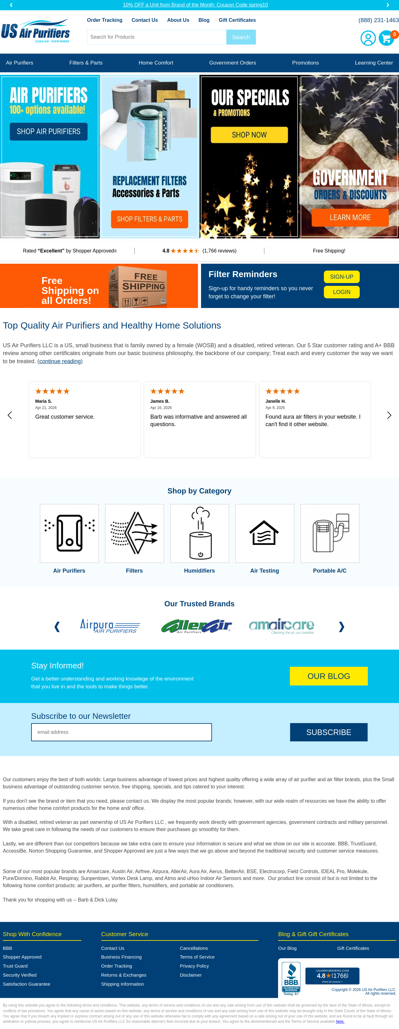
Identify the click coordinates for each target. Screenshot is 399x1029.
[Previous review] (10, 415)
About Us (178, 20)
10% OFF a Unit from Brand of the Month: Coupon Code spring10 (199, 4)
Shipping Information (122, 984)
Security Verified (19, 975)
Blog (204, 20)
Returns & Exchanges (124, 975)
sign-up (341, 277)
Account (368, 38)
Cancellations (194, 948)
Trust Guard (15, 966)
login (342, 292)
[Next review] (389, 415)
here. (340, 1021)
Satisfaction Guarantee (26, 984)
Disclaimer (191, 975)
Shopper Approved (22, 956)
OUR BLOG (328, 676)
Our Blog (287, 948)
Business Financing (121, 956)
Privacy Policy (194, 966)
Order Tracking (105, 20)
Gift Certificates (237, 20)
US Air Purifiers (37, 31)
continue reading (60, 361)
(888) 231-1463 (378, 20)
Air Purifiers (19, 63)
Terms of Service (197, 956)
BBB (7, 948)
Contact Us (145, 20)
